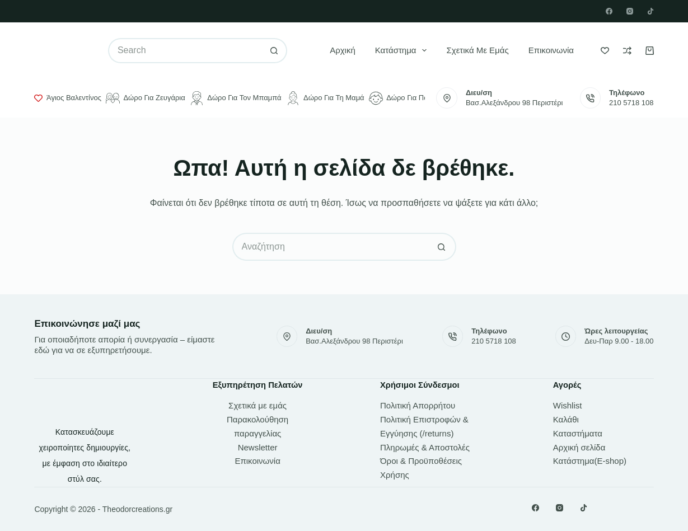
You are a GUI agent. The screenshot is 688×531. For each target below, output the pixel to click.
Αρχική (342, 50)
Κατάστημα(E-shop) (589, 461)
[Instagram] (629, 11)
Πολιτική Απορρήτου (417, 405)
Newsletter (258, 447)
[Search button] (274, 50)
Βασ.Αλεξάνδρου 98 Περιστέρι (514, 102)
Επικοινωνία (551, 50)
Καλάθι (566, 419)
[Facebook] (609, 11)
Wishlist (567, 405)
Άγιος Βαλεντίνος (67, 97)
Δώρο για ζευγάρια (145, 98)
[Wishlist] (605, 50)
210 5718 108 (631, 102)
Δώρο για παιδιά (404, 98)
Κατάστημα (403, 50)
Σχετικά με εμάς (477, 50)
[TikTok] (650, 11)
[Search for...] (185, 50)
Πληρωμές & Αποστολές (425, 447)
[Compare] (627, 50)
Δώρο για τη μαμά (325, 98)
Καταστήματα (577, 433)
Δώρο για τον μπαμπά (236, 98)
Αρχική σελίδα (579, 447)
